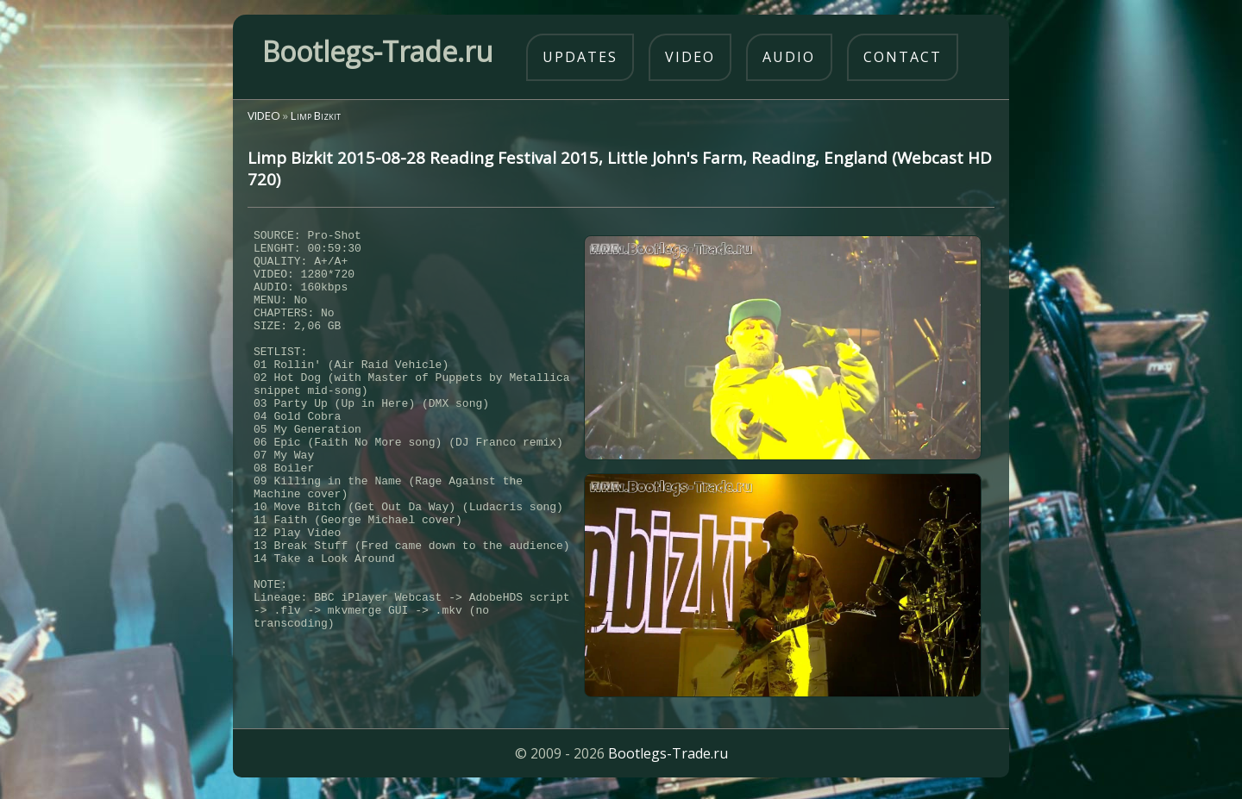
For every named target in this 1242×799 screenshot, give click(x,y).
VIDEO (264, 115)
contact (902, 56)
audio (788, 56)
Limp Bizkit (316, 115)
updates (580, 56)
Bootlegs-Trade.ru (668, 760)
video (690, 56)
